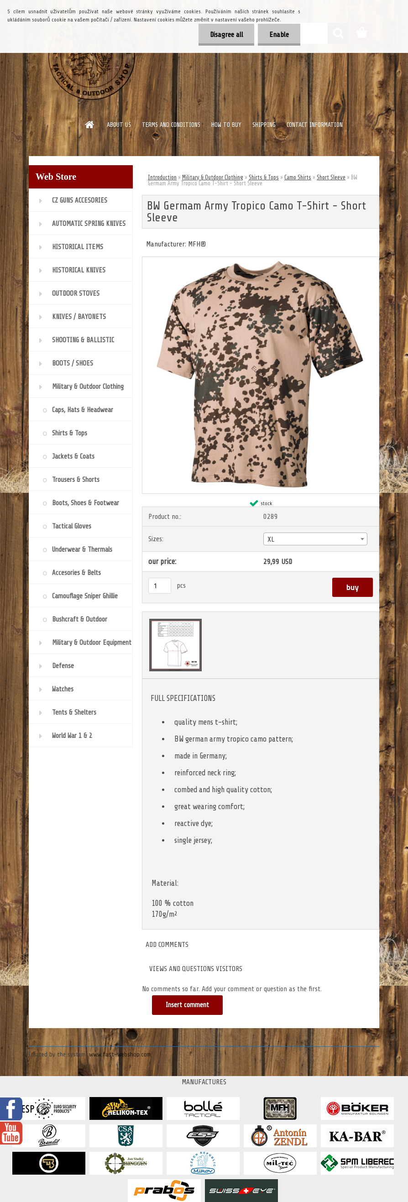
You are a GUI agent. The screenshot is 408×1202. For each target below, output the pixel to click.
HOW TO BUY (226, 124)
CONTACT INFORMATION (315, 124)
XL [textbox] (270, 539)
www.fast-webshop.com (120, 1054)
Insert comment (187, 1005)
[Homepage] (89, 124)
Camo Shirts (297, 177)
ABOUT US (119, 124)
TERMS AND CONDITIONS (171, 124)
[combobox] (315, 539)
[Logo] (91, 56)
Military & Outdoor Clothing (212, 177)
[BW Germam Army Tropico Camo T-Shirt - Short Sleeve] (260, 260)
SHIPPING (264, 124)
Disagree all (226, 35)
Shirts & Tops (264, 177)
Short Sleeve (331, 177)
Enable (279, 35)
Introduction (162, 177)
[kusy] (159, 586)
